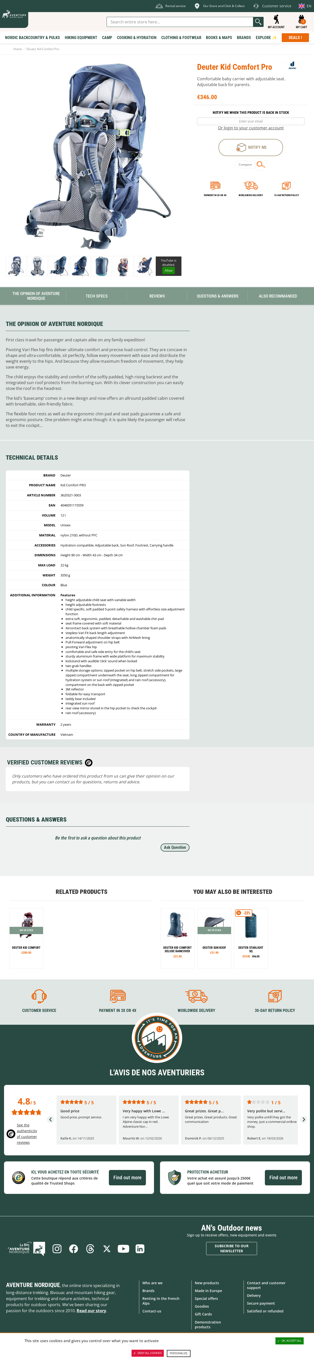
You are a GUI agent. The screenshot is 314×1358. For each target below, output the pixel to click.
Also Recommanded (278, 296)
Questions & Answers (217, 296)
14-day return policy (286, 195)
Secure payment (261, 1303)
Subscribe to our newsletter (231, 1248)
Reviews (157, 296)
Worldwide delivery (251, 195)
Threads (90, 1249)
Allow (168, 270)
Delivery (254, 1295)
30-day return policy (275, 1010)
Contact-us (151, 1311)
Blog (26, 1249)
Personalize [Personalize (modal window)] (178, 1353)
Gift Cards (203, 1314)
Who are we (152, 1282)
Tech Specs (97, 296)
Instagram (57, 1249)
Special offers (206, 1298)
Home (17, 49)
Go (258, 22)
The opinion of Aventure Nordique (36, 296)
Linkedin (140, 1249)
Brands (148, 1290)
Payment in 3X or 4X (117, 1010)
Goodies (202, 1306)
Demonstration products (208, 1324)
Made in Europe (208, 1290)
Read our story (91, 1310)
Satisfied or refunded (265, 1311)
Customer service (39, 1010)
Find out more (127, 1178)
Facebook (73, 1249)
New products (207, 1282)
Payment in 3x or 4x (215, 195)
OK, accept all (289, 1340)
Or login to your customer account (251, 128)
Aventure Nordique (33, 1285)
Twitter (107, 1249)
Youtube (123, 1249)
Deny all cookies (148, 1353)
